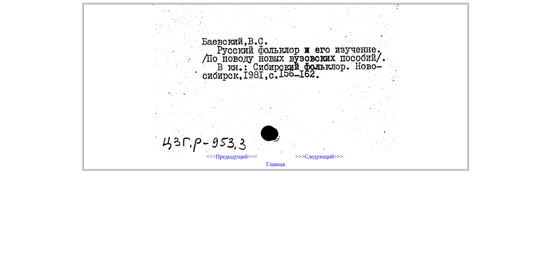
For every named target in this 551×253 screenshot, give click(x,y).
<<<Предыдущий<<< (231, 157)
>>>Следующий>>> (319, 157)
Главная (275, 164)
